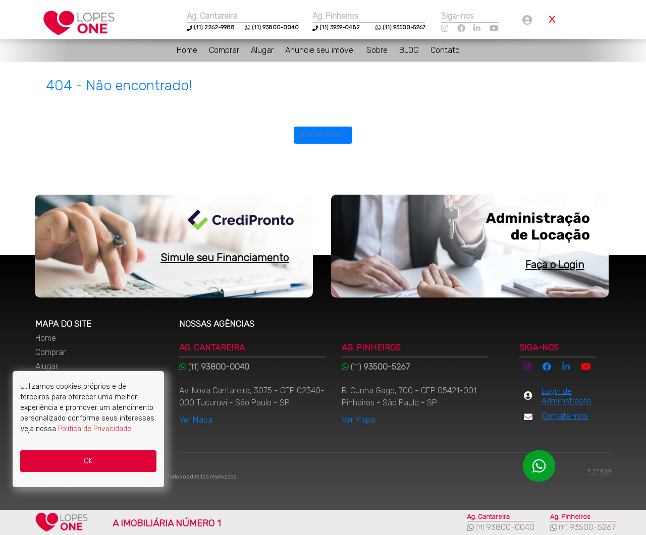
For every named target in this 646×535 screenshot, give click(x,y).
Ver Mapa (195, 420)
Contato (445, 50)
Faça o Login (554, 264)
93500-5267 (592, 527)
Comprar (225, 50)
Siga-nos (457, 16)
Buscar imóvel (323, 135)
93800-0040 (510, 527)
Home (188, 50)
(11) (198, 27)
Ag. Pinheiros (335, 16)
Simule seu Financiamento (224, 257)
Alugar (263, 50)
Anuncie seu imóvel (321, 50)
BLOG (410, 50)
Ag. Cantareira (212, 16)
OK (88, 461)
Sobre (378, 50)
